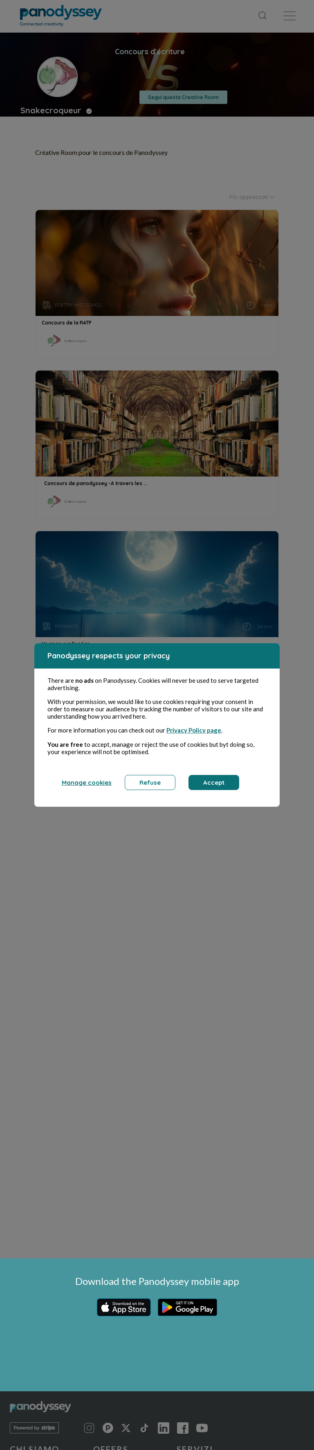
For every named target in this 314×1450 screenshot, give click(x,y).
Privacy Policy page (193, 734)
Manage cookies (87, 787)
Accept (213, 787)
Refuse (150, 787)
